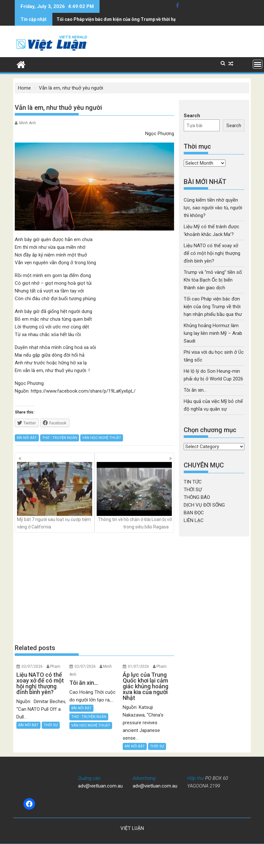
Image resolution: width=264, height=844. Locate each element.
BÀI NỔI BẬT (27, 438)
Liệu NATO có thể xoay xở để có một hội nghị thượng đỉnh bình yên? (212, 253)
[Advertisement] (94, 588)
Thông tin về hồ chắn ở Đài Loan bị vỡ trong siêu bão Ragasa (134, 495)
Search (192, 115)
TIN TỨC (193, 482)
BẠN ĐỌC (194, 513)
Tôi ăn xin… (195, 390)
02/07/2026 (32, 666)
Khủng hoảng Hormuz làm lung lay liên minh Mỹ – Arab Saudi (213, 333)
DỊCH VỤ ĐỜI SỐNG (204, 505)
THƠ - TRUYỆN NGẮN (59, 438)
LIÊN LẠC (194, 520)
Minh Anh (27, 123)
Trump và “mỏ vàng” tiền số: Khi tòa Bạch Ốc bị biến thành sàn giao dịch (213, 280)
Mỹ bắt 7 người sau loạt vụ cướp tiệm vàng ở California (54, 495)
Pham (55, 666)
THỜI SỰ (51, 725)
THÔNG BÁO (197, 497)
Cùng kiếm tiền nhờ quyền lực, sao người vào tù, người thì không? (213, 207)
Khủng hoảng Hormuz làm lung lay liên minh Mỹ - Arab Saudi (120, 19)
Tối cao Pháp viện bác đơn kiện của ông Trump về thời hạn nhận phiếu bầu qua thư (213, 306)
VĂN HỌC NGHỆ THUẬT (101, 438)
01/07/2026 (138, 666)
